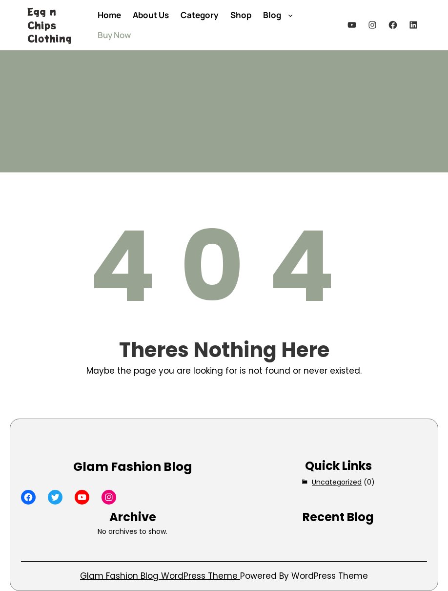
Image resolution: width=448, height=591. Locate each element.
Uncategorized (337, 482)
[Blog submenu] (290, 14)
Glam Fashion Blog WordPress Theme (160, 576)
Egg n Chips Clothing (49, 24)
